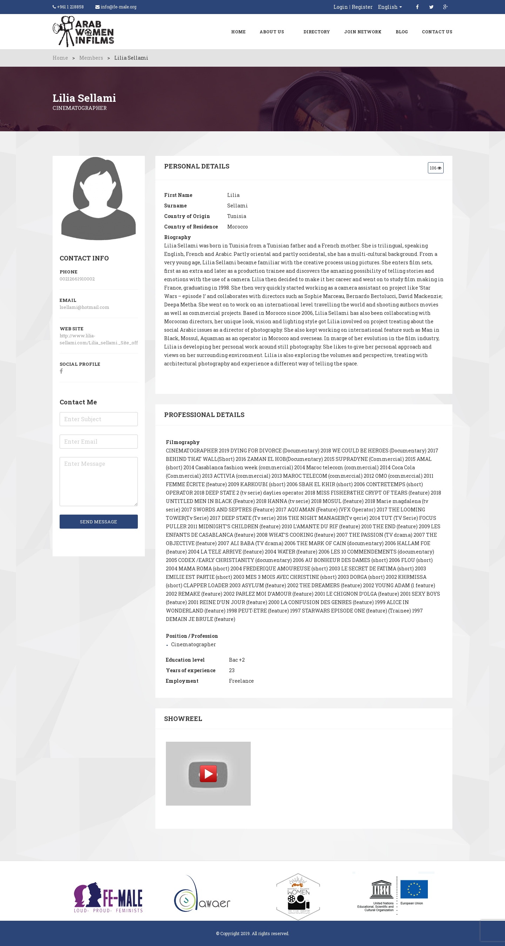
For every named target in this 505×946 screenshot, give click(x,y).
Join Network (363, 31)
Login (341, 7)
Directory (316, 31)
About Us (272, 31)
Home (238, 31)
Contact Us (437, 31)
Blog (402, 31)
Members (91, 57)
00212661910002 (77, 279)
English (388, 7)
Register (362, 7)
